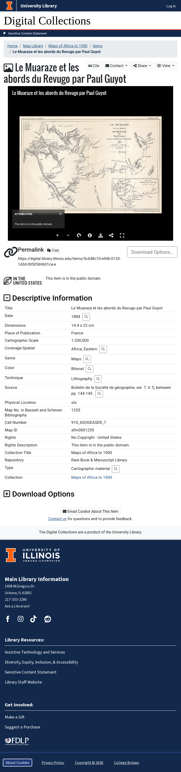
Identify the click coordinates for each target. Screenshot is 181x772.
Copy (53, 250)
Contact (114, 66)
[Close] (60, 213)
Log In (171, 6)
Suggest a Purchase (22, 727)
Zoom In (57, 235)
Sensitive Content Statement (27, 33)
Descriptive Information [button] (48, 298)
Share (140, 66)
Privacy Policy (53, 762)
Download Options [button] (39, 493)
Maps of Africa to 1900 (67, 46)
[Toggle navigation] (174, 20)
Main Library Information (37, 579)
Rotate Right (79, 235)
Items (97, 46)
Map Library (33, 46)
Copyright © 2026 (89, 762)
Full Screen (122, 235)
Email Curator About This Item (90, 511)
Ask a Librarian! (17, 606)
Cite (93, 66)
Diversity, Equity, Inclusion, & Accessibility (41, 662)
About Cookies (17, 762)
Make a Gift (15, 717)
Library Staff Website (23, 682)
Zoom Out (68, 235)
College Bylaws (126, 762)
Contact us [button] (57, 519)
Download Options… (152, 252)
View (164, 66)
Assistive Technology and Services (35, 652)
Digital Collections (47, 20)
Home (12, 46)
